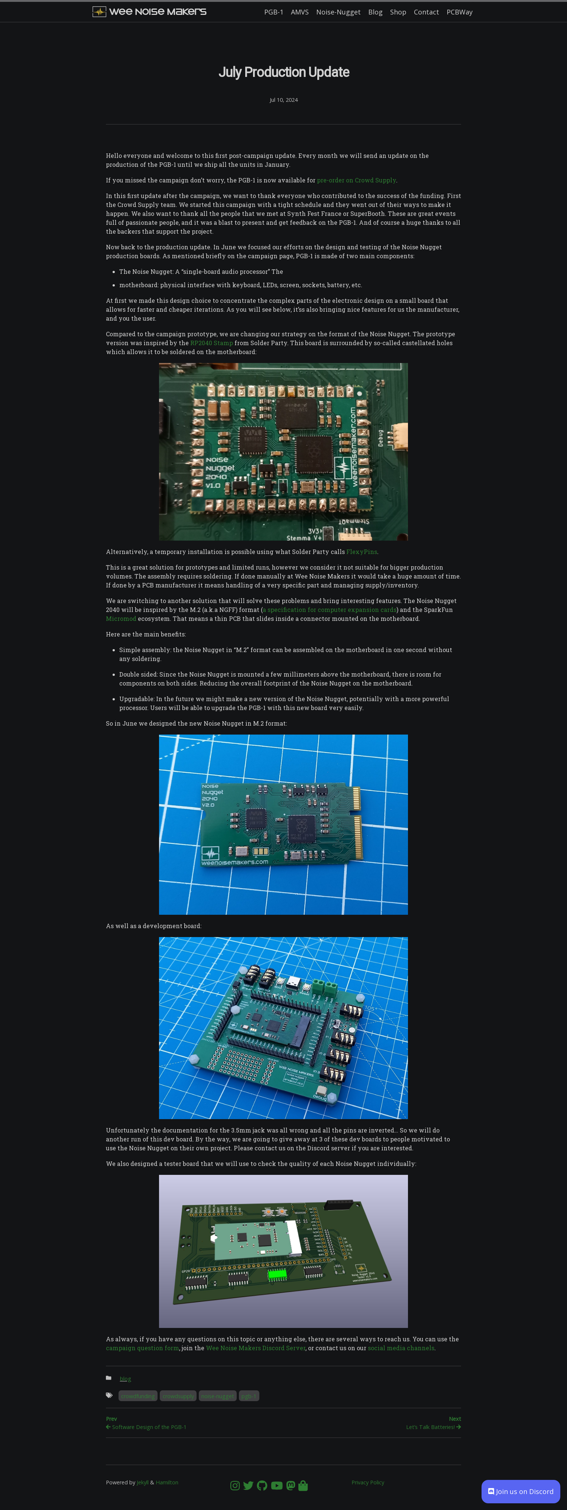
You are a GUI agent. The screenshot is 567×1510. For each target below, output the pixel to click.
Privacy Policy (367, 1482)
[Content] (283, 773)
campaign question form (142, 1348)
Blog (375, 11)
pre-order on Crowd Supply (356, 180)
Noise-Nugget (338, 11)
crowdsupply (178, 1396)
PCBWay (460, 11)
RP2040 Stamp (211, 343)
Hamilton (167, 1482)
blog (125, 1378)
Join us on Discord (521, 1491)
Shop (398, 11)
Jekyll (143, 1482)
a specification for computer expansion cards (329, 609)
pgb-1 (249, 1396)
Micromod (121, 618)
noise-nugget (217, 1396)
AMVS (300, 11)
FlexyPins (361, 551)
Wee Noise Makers (150, 11)
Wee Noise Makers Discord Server (255, 1348)
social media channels (401, 1348)
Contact (426, 11)
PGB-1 (274, 11)
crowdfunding (138, 1396)
